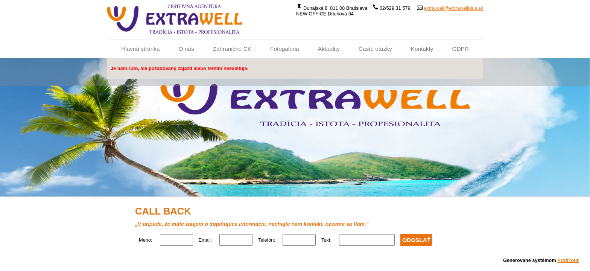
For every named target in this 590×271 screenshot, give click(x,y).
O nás (186, 49)
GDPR (460, 49)
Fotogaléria (284, 49)
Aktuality (329, 49)
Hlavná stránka (140, 49)
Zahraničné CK (232, 49)
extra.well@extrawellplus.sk (453, 8)
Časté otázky (375, 49)
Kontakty (422, 49)
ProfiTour (568, 260)
